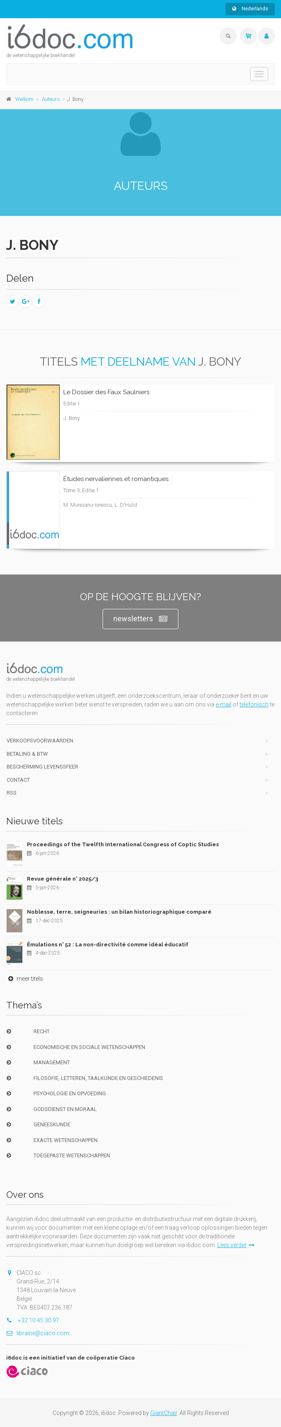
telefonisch (254, 704)
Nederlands (250, 9)
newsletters (140, 619)
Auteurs (51, 99)
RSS (12, 793)
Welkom (24, 99)
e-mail (223, 704)
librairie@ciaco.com (37, 1333)
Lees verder (236, 1245)
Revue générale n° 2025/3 (62, 879)
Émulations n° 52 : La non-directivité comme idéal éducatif (107, 944)
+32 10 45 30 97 (32, 1320)
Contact (18, 780)
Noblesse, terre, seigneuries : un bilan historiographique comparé (119, 912)
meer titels (24, 978)
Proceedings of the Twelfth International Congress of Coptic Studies (123, 844)
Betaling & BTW (27, 754)
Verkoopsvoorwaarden (40, 740)
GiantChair (163, 1413)
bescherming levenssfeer (42, 767)
